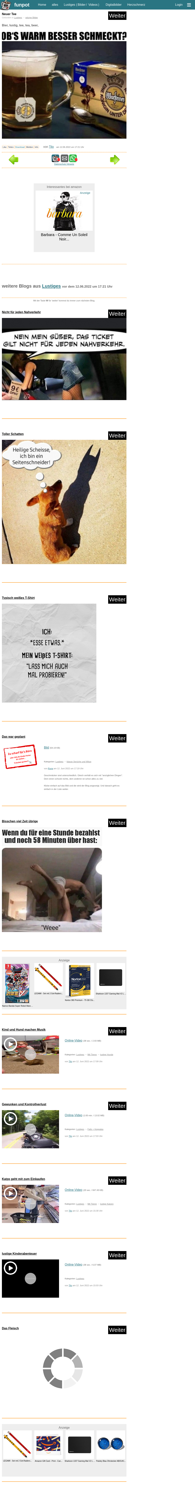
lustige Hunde (106, 1054)
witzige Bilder (31, 17)
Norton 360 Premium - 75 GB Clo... (80, 1000)
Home (42, 4)
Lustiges (69, 4)
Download (20, 147)
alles (55, 4)
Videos (93, 4)
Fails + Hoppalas (95, 1129)
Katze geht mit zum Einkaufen (23, 1179)
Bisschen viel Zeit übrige (20, 821)
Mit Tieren (92, 1054)
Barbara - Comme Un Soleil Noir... (64, 237)
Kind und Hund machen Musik (24, 1029)
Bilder (82, 4)
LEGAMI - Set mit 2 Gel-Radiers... (48, 994)
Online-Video (73, 1040)
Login (179, 4)
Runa (50, 768)
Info (36, 147)
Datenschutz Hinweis (64, 164)
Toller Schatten (13, 434)
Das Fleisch (10, 1328)
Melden (29, 147)
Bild (46, 747)
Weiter (117, 15)
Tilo (51, 146)
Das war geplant (13, 736)
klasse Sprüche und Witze (79, 761)
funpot (22, 4)
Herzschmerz (136, 4)
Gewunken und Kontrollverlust (24, 1104)
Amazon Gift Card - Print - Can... (48, 1461)
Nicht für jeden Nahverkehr (21, 312)
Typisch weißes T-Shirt (18, 597)
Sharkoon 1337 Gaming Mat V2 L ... (111, 994)
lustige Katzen (106, 1204)
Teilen (11, 147)
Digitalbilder (114, 4)
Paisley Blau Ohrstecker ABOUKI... (111, 1461)
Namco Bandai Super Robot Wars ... (17, 1006)
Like (5, 147)
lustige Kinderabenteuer (19, 1253)
